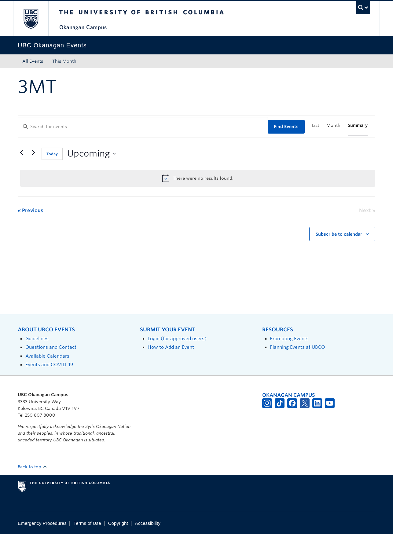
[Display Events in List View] (315, 125)
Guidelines (37, 338)
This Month (64, 61)
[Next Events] (33, 152)
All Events (32, 61)
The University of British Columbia (30, 18)
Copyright (118, 523)
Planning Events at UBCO (297, 347)
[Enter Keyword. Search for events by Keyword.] (143, 126)
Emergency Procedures (42, 523)
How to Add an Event (171, 347)
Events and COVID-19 (49, 364)
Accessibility (147, 523)
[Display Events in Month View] (333, 125)
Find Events (286, 126)
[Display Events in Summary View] (358, 125)
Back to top (32, 466)
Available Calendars (47, 356)
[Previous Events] (21, 152)
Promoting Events (289, 338)
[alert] (197, 178)
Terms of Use (87, 523)
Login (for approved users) (177, 338)
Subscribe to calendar (339, 234)
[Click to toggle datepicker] (91, 154)
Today (52, 154)
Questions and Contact (50, 347)
